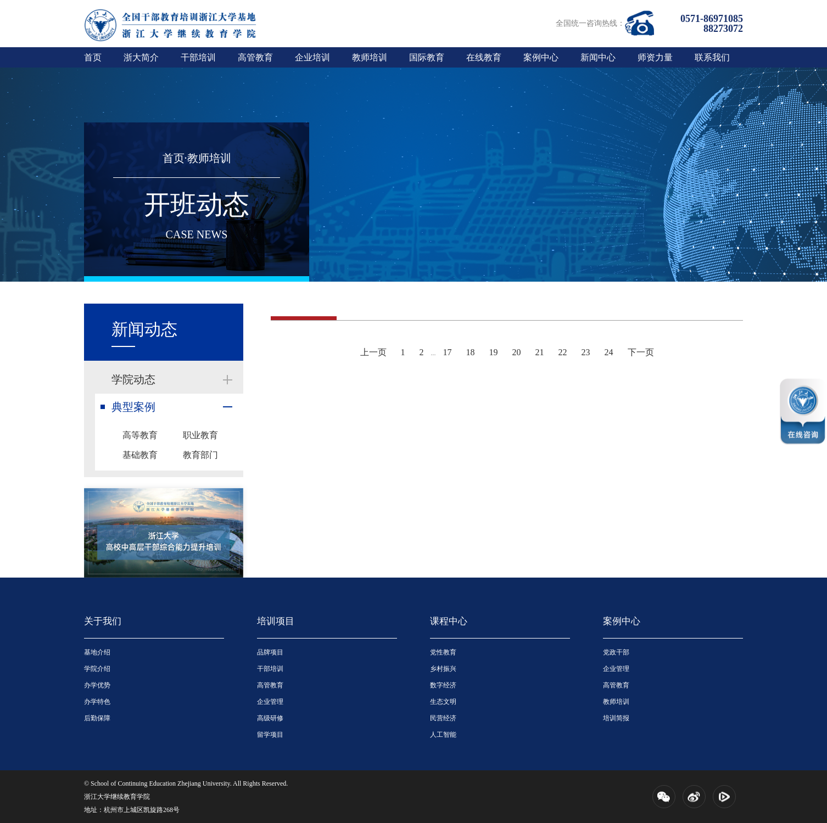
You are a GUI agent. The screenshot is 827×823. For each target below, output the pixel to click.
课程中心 (448, 621)
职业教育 (200, 435)
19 (493, 352)
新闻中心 (598, 57)
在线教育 (483, 57)
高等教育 (140, 435)
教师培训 (369, 57)
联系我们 (712, 57)
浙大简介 (141, 57)
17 (447, 352)
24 (609, 352)
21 (539, 352)
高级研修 (270, 718)
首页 (93, 57)
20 (516, 352)
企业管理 (270, 702)
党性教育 (443, 652)
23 (586, 352)
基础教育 (140, 455)
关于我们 (102, 621)
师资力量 (655, 57)
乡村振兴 (443, 669)
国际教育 (426, 57)
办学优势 (97, 685)
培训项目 (275, 621)
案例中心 (540, 57)
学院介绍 (97, 669)
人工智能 (443, 734)
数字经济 (443, 685)
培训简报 (616, 718)
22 (562, 352)
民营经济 (443, 718)
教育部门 (200, 455)
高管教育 (255, 57)
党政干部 (616, 652)
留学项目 (270, 734)
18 (470, 352)
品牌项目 (270, 652)
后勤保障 (97, 718)
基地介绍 (97, 652)
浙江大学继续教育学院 (117, 796)
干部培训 (198, 57)
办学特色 (97, 702)
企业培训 (312, 57)
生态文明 (443, 702)
